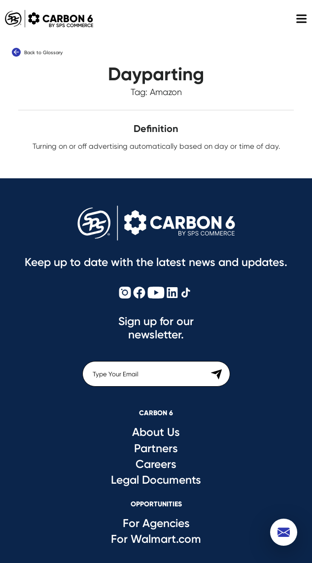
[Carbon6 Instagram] (125, 293)
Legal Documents (156, 480)
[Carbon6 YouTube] (156, 293)
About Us (156, 432)
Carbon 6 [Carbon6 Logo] (46, 18)
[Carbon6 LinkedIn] (172, 293)
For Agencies (156, 523)
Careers (156, 464)
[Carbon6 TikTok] (186, 293)
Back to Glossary (37, 52)
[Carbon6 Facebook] (139, 293)
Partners (156, 448)
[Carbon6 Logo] (156, 223)
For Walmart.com (156, 539)
